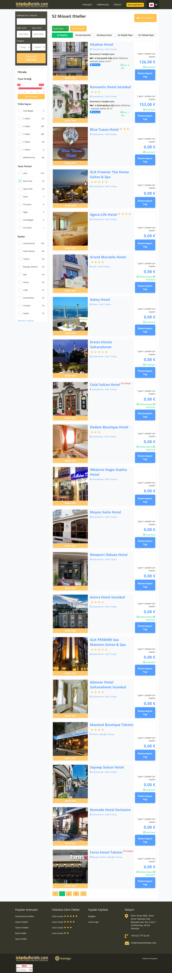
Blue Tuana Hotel (104, 129)
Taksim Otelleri (22, 927)
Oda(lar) (20, 40)
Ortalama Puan (104, 35)
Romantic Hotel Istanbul (110, 87)
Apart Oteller (21, 938)
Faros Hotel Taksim (106, 852)
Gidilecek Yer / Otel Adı (27, 15)
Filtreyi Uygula (31, 96)
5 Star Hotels (65, 916)
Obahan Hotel (101, 44)
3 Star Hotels (62, 927)
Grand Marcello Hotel (108, 257)
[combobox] (31, 21)
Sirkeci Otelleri (21, 922)
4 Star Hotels (63, 922)
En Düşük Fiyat (125, 35)
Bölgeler (92, 916)
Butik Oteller (20, 933)
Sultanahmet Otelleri (24, 916)
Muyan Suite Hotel (105, 512)
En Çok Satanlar (83, 35)
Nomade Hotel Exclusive (110, 809)
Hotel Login (93, 922)
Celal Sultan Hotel (105, 384)
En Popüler (62, 35)
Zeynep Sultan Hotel (107, 767)
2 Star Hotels (60, 933)
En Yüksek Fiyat (146, 35)
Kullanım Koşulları (150, 958)
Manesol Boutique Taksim (111, 724)
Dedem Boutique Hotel (109, 427)
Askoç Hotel (100, 299)
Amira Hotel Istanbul (107, 597)
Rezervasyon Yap (145, 75)
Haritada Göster (145, 17)
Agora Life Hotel (103, 214)
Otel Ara (31, 58)
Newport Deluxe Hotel (109, 554)
